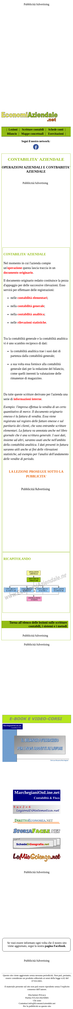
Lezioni (13, 129)
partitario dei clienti (16, 426)
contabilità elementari (32, 298)
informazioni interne (27, 399)
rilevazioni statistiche (31, 322)
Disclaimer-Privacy (37, 995)
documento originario (18, 272)
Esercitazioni (56, 133)
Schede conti (55, 129)
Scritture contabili (33, 129)
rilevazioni (51, 285)
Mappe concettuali (32, 133)
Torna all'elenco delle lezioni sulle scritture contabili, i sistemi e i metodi (38, 624)
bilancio (58, 369)
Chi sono (37, 1000)
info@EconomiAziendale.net (42, 1003)
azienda (36, 263)
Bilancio (12, 133)
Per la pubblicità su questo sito (37, 1006)
